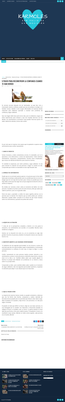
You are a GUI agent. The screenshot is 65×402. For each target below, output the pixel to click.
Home (3, 77)
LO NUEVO (50, 144)
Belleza (47, 182)
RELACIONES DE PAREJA (20, 58)
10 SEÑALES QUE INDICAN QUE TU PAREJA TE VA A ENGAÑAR (13, 386)
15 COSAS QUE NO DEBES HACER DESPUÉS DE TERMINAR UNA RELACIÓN (13, 381)
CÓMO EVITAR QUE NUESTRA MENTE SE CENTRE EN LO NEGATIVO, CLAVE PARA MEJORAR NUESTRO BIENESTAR (54, 147)
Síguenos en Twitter (55, 125)
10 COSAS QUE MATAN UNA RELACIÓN (14, 390)
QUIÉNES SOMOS (10, 1)
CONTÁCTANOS (32, 1)
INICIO (3, 1)
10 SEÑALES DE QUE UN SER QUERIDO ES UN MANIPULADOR (14, 375)
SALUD (27, 58)
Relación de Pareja (15, 77)
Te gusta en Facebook (55, 120)
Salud (58, 184)
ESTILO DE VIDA (9, 58)
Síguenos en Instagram (55, 123)
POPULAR (59, 144)
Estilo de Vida (8, 77)
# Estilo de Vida (8, 321)
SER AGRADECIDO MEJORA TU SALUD (35, 385)
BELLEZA (33, 58)
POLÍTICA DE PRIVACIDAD (21, 1)
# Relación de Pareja (16, 321)
